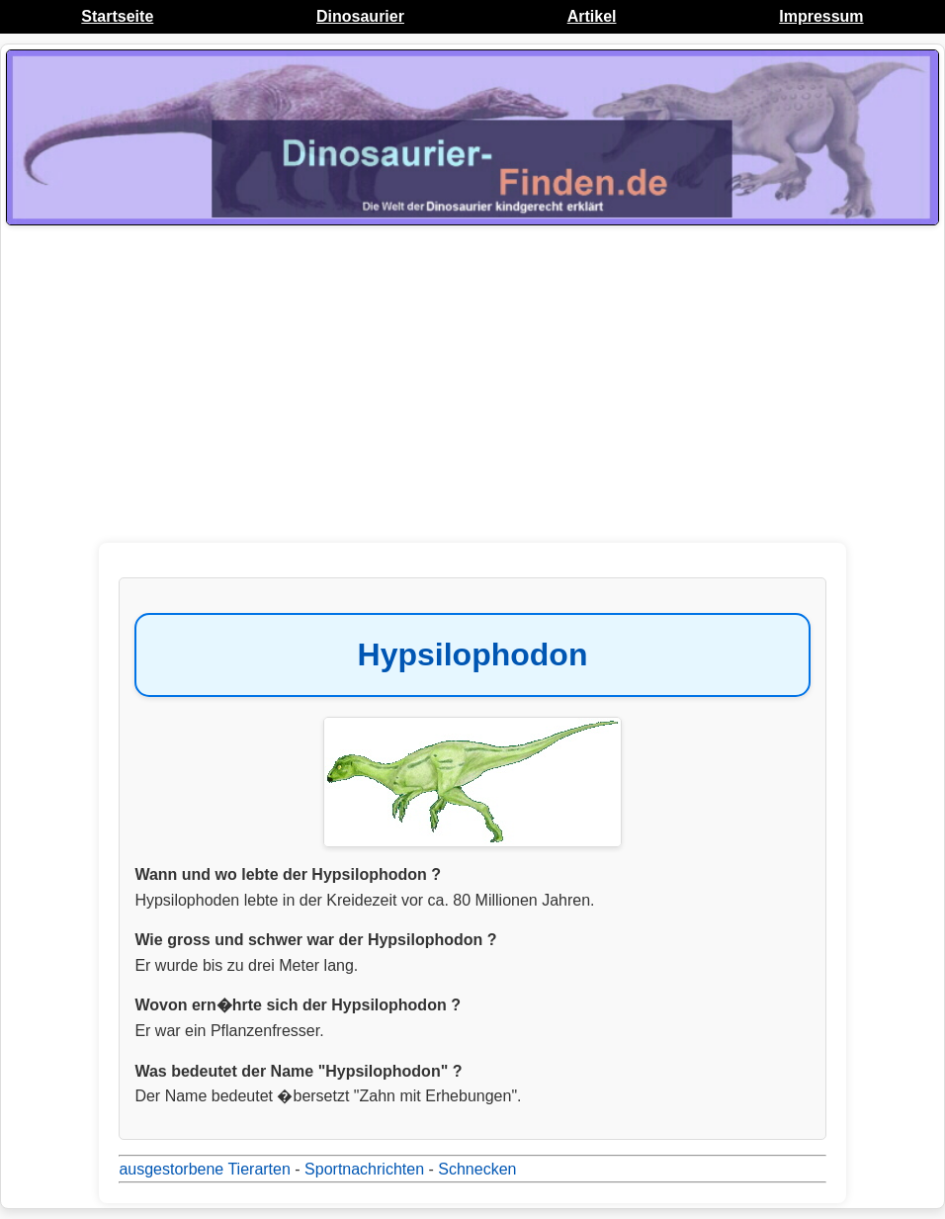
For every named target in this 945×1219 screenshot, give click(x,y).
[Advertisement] (472, 389)
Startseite (117, 16)
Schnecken (477, 1169)
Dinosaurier (360, 16)
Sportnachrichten (364, 1169)
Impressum (821, 16)
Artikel (592, 16)
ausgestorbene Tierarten (204, 1169)
